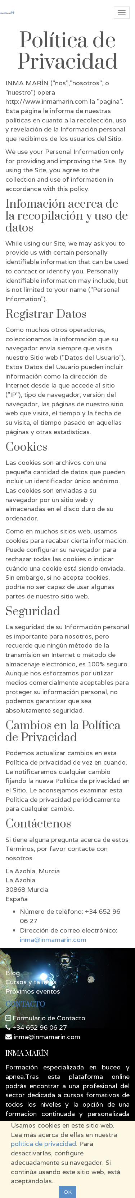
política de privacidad (43, 1143)
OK (68, 1192)
